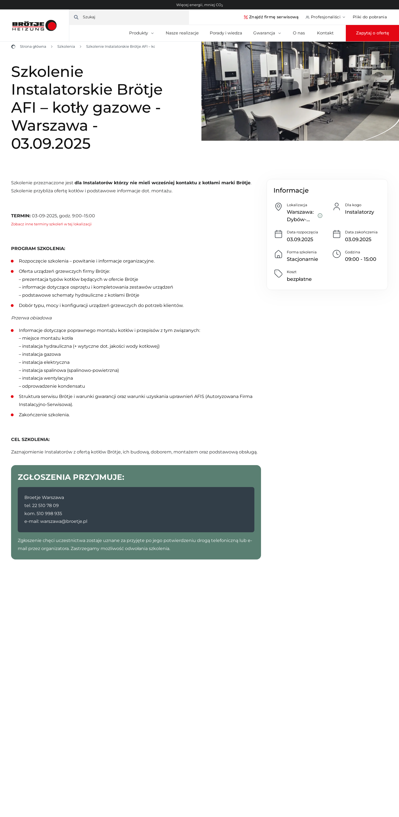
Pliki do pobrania (370, 16)
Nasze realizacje (182, 33)
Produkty (142, 33)
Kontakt (325, 33)
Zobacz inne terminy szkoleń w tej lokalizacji (51, 224)
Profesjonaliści (325, 16)
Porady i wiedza (226, 33)
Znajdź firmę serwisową (271, 16)
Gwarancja (267, 33)
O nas (299, 33)
